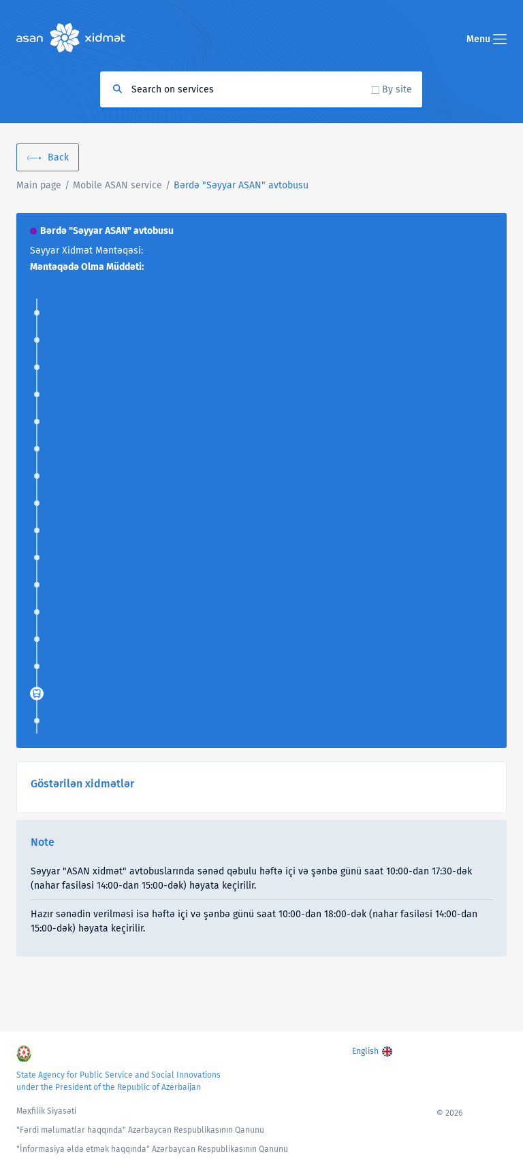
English (365, 1051)
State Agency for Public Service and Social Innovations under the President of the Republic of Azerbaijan (118, 1081)
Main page (38, 185)
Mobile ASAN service (117, 185)
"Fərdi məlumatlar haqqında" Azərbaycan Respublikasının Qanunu (140, 1130)
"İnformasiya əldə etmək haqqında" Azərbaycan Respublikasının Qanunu (152, 1149)
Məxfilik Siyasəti (46, 1111)
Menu (486, 39)
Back (58, 157)
